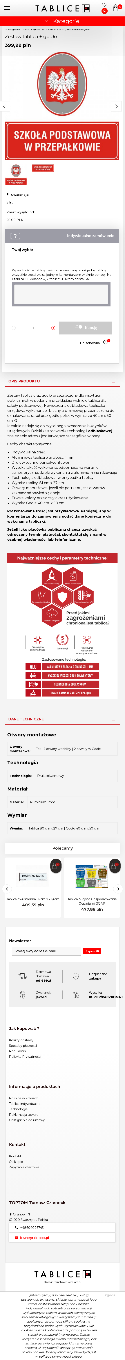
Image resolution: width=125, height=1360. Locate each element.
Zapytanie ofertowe (24, 1167)
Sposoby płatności (23, 1046)
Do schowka (95, 343)
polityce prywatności (55, 1356)
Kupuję (85, 328)
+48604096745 (28, 1227)
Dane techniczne (26, 719)
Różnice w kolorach (23, 1098)
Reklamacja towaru (23, 1115)
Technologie (18, 1109)
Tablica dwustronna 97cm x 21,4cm (33, 899)
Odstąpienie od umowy (27, 1120)
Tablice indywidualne (24, 1104)
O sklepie (16, 1162)
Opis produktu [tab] (24, 381)
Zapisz (92, 951)
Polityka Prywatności (25, 1057)
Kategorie (61, 21)
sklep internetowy (55, 1282)
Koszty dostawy (21, 1040)
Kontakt (15, 1156)
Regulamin (17, 1051)
